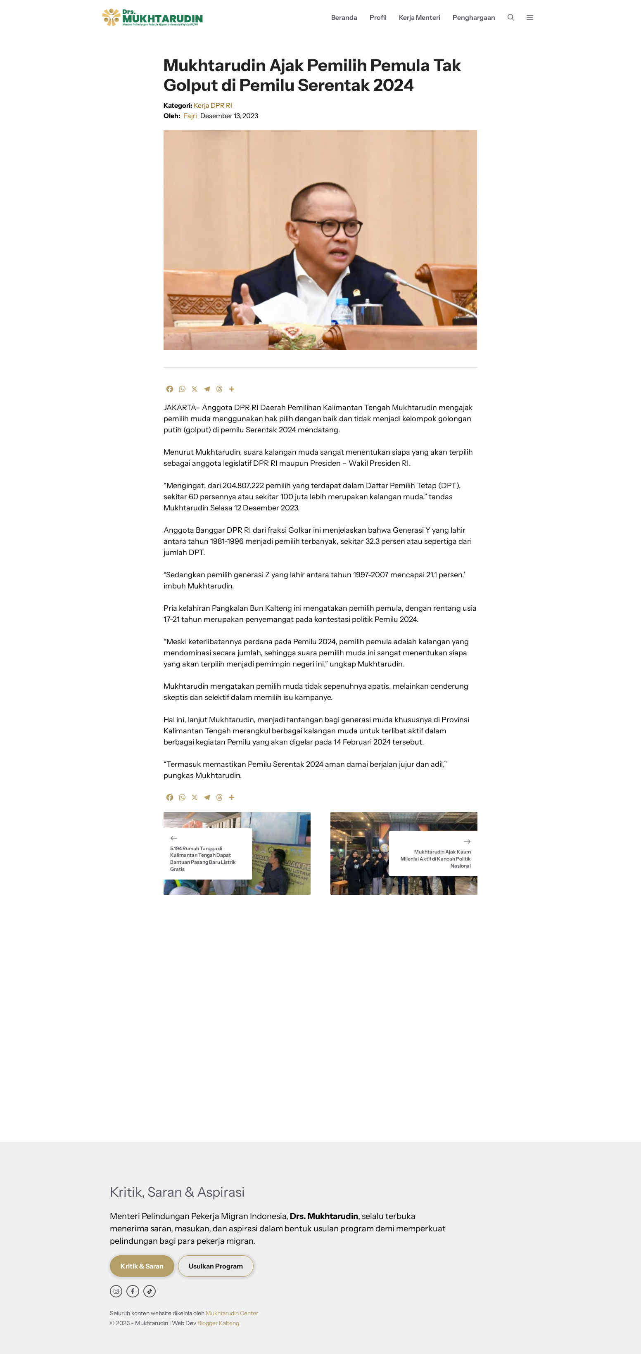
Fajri (190, 115)
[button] (510, 17)
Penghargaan (474, 17)
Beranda (344, 17)
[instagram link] (116, 1291)
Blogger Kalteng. (219, 1323)
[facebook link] (132, 1291)
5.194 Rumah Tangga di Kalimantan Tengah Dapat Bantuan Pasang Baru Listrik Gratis (203, 858)
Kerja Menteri (419, 17)
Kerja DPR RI (213, 105)
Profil (378, 17)
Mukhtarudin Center (232, 1313)
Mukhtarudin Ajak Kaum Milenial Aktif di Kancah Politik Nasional (436, 859)
